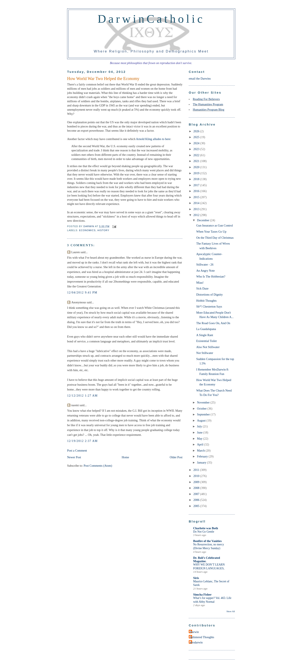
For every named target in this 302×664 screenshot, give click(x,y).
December (203, 220)
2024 (196, 143)
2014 (196, 203)
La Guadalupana (206, 329)
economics (87, 230)
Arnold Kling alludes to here (153, 139)
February (202, 456)
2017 (196, 185)
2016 (196, 191)
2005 (196, 506)
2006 (196, 500)
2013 (196, 209)
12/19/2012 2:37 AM (82, 441)
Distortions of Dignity (209, 294)
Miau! (200, 282)
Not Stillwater (204, 353)
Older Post (176, 457)
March (201, 450)
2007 (196, 494)
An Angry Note (205, 270)
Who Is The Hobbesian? (210, 276)
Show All (230, 611)
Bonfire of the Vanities (207, 541)
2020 (196, 167)
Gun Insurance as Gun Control (214, 225)
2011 (196, 469)
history (103, 230)
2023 (196, 149)
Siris (196, 578)
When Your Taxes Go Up (211, 231)
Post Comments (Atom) (98, 465)
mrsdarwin (196, 642)
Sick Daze (202, 288)
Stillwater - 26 (204, 264)
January (202, 462)
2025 (196, 137)
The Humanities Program (208, 104)
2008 (196, 488)
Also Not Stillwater (208, 347)
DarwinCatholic (151, 18)
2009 (196, 482)
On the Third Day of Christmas (215, 237)
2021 (196, 161)
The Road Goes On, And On (213, 323)
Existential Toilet (206, 341)
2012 (196, 215)
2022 (196, 155)
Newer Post (74, 457)
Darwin (194, 632)
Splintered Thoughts (202, 637)
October (202, 408)
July (200, 426)
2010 (196, 476)
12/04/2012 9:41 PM (82, 292)
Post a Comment (77, 450)
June (200, 432)
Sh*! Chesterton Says (209, 306)
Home (125, 457)
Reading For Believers (206, 99)
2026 (196, 131)
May (200, 438)
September (204, 414)
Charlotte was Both (205, 528)
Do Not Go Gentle (203, 531)
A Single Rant (204, 335)
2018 (196, 179)
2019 (196, 173)
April (200, 444)
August (201, 420)
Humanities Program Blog (208, 109)
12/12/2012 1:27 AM (82, 395)
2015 (196, 197)
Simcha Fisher (202, 594)
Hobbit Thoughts (206, 300)
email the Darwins (200, 78)
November (203, 402)
